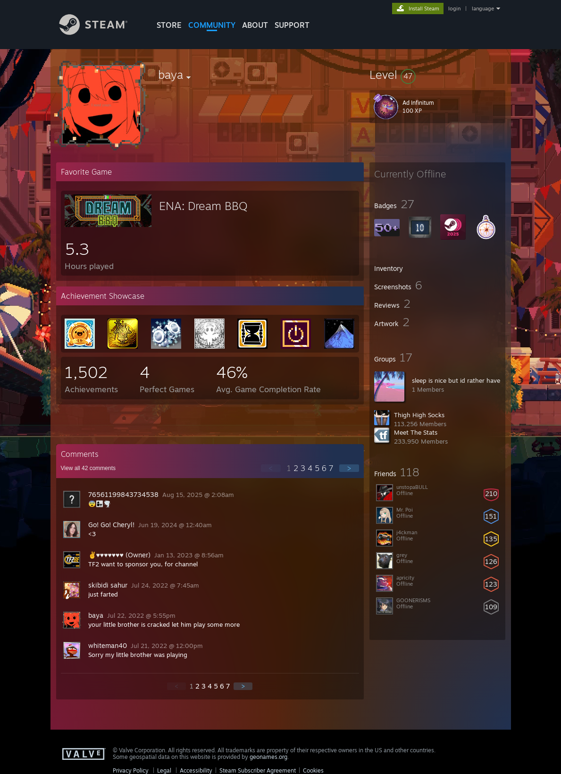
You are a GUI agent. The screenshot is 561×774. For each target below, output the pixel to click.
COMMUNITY (211, 25)
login (454, 8)
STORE (169, 25)
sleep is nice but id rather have (456, 380)
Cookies (313, 770)
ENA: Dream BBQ (203, 206)
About (255, 25)
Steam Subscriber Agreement (257, 770)
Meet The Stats (415, 432)
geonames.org (268, 756)
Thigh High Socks (419, 415)
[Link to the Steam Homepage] (100, 32)
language (483, 8)
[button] (437, 74)
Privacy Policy (131, 770)
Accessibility (196, 770)
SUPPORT (292, 25)
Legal (164, 770)
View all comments (88, 468)
